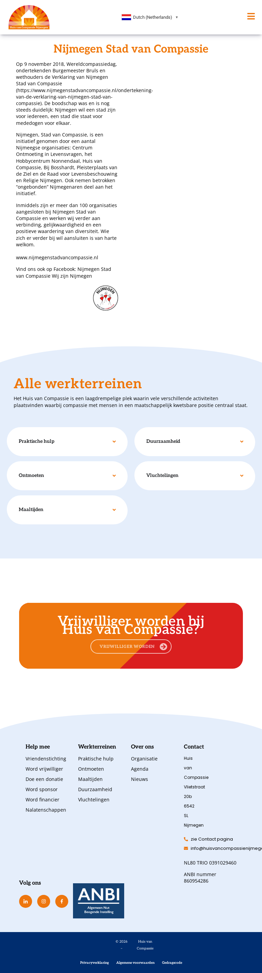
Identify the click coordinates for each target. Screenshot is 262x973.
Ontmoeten (91, 769)
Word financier (42, 799)
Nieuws (139, 779)
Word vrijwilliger (44, 769)
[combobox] (150, 17)
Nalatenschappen (45, 810)
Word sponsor (42, 789)
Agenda (139, 769)
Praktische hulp (96, 758)
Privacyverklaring (94, 963)
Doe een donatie (44, 779)
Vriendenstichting (45, 758)
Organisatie (144, 758)
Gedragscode (172, 963)
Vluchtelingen (94, 799)
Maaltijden (90, 779)
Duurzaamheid (95, 789)
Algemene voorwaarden (135, 963)
